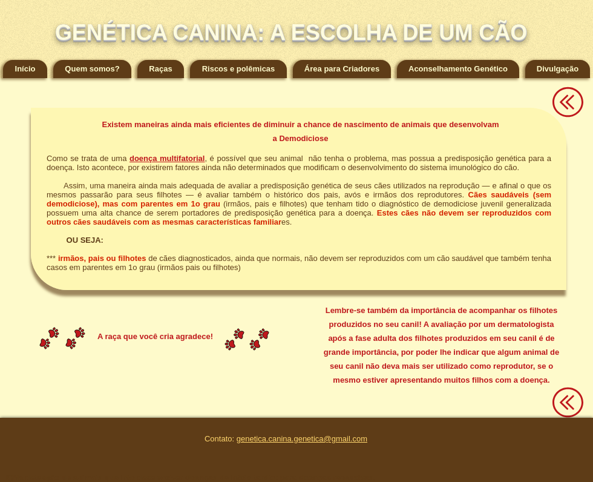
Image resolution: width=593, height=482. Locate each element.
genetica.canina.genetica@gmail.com (302, 438)
